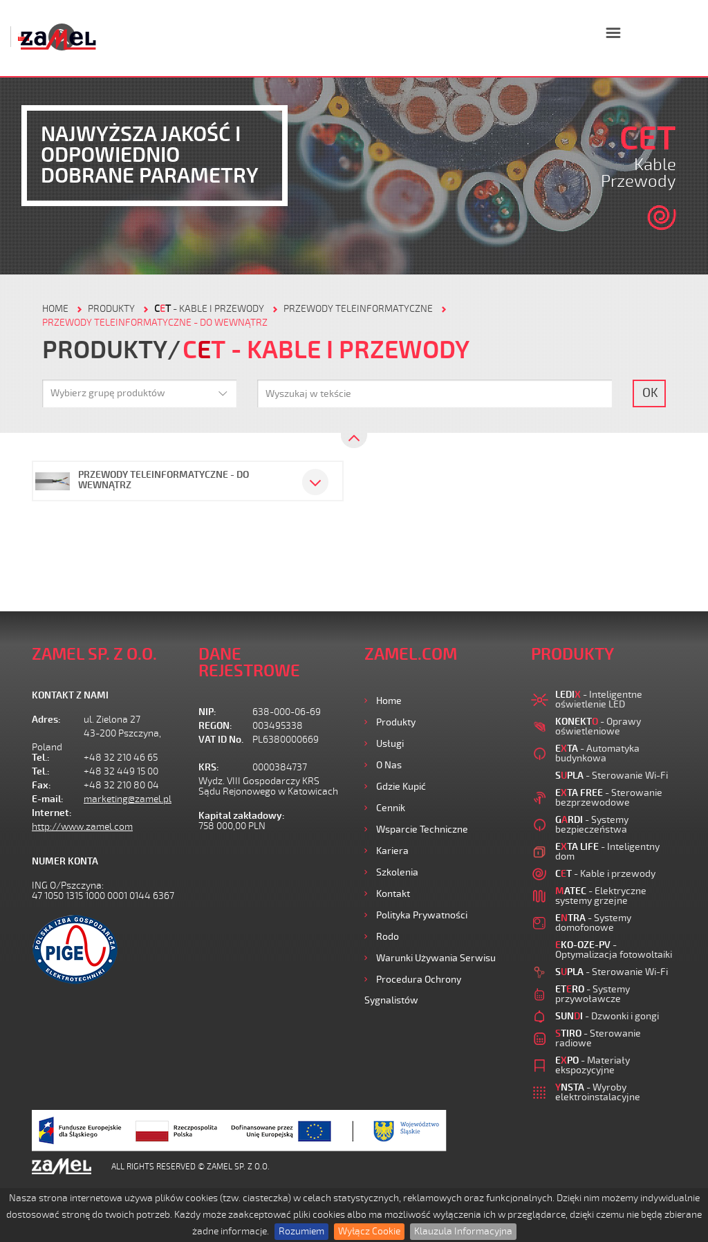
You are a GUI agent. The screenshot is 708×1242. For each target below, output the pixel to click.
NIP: (207, 712)
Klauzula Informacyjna (463, 1231)
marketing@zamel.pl (127, 799)
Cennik (390, 808)
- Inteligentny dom (607, 851)
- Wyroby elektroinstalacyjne (597, 1092)
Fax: (41, 785)
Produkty (396, 722)
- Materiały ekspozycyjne (592, 1065)
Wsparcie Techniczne (422, 829)
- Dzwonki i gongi (607, 1016)
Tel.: (41, 757)
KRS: (208, 767)
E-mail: (48, 799)
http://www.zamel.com (82, 827)
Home (389, 701)
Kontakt (393, 894)
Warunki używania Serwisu (436, 958)
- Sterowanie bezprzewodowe (608, 797)
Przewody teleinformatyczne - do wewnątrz (155, 322)
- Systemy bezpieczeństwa (591, 824)
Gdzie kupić (401, 787)
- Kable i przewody (209, 309)
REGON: (215, 726)
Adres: (46, 719)
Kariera (392, 851)
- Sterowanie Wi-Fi (611, 775)
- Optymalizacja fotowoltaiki (613, 950)
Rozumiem (301, 1231)
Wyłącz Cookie (369, 1231)
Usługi (390, 744)
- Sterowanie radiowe (598, 1038)
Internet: (52, 813)
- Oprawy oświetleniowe (598, 726)
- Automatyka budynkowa (597, 753)
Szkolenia (397, 872)
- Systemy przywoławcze (592, 994)
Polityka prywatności (421, 915)
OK (650, 392)
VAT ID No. (220, 739)
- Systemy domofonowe (593, 923)
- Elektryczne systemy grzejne (600, 896)
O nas (389, 765)
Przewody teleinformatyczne (358, 309)
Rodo (387, 937)
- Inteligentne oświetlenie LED (598, 699)
